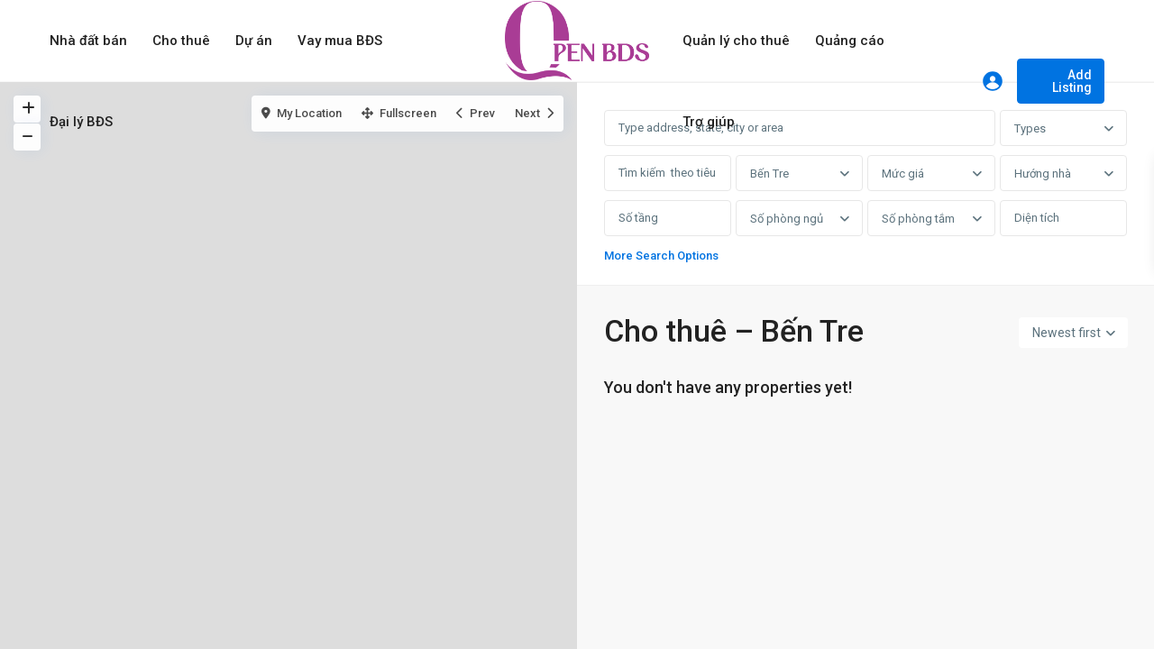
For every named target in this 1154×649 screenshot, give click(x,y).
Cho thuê (181, 40)
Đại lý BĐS (81, 122)
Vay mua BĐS (340, 40)
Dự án (253, 40)
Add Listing (1072, 81)
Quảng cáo (849, 40)
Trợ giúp (708, 122)
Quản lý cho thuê (736, 40)
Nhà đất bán (88, 40)
